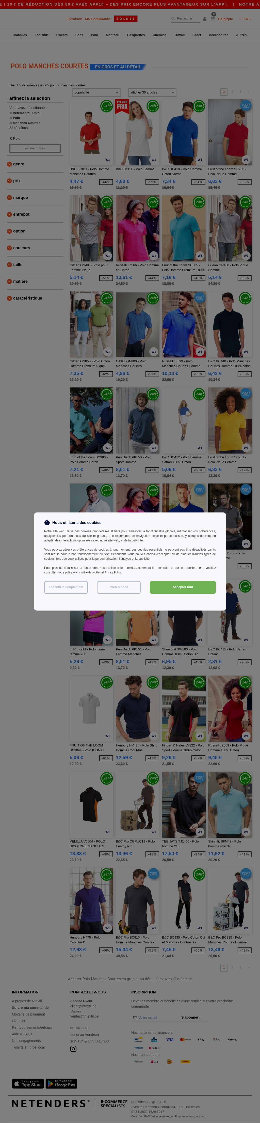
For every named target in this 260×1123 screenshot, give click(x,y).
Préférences (119, 587)
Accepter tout (183, 587)
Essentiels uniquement (66, 587)
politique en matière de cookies (86, 572)
